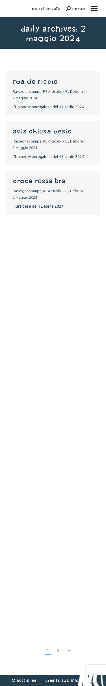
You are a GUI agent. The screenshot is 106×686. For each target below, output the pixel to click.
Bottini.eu (26, 680)
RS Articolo (52, 91)
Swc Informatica (77, 680)
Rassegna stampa (27, 91)
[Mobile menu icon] (94, 8)
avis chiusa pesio (42, 131)
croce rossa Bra (39, 180)
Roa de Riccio (35, 81)
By (74, 91)
